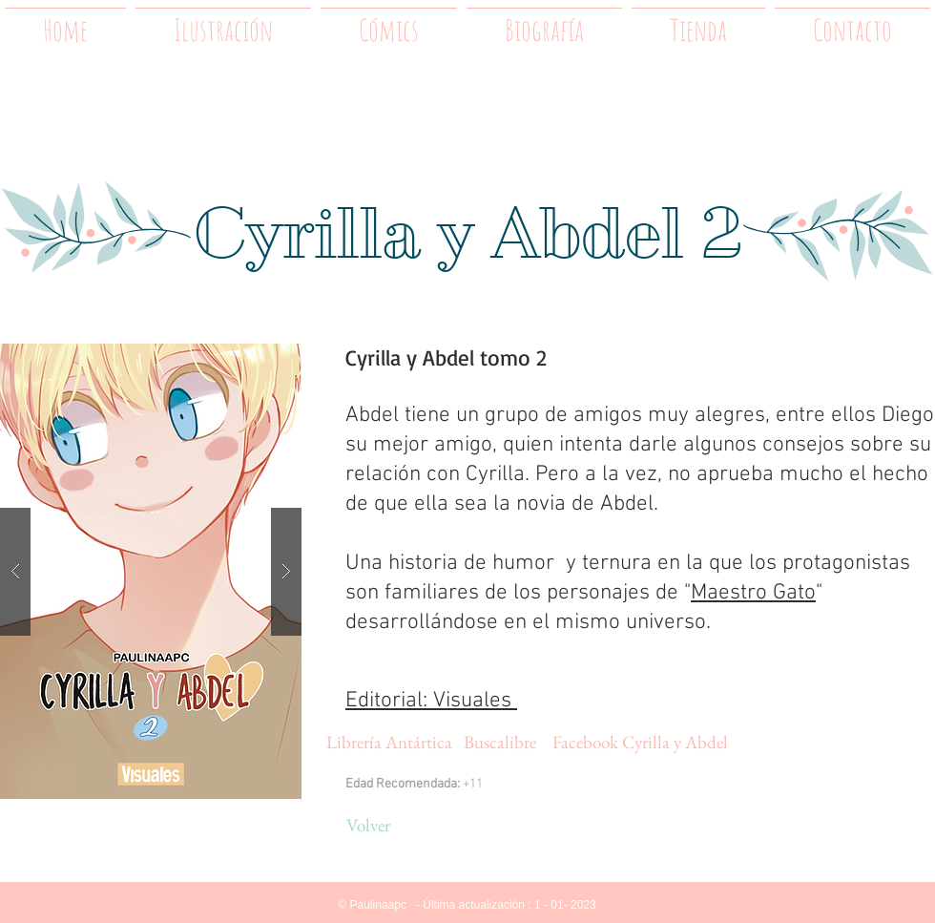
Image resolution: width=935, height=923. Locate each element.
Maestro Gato (753, 592)
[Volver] (368, 826)
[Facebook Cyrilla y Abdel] (640, 743)
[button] (150, 571)
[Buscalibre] (500, 743)
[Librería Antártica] (389, 743)
